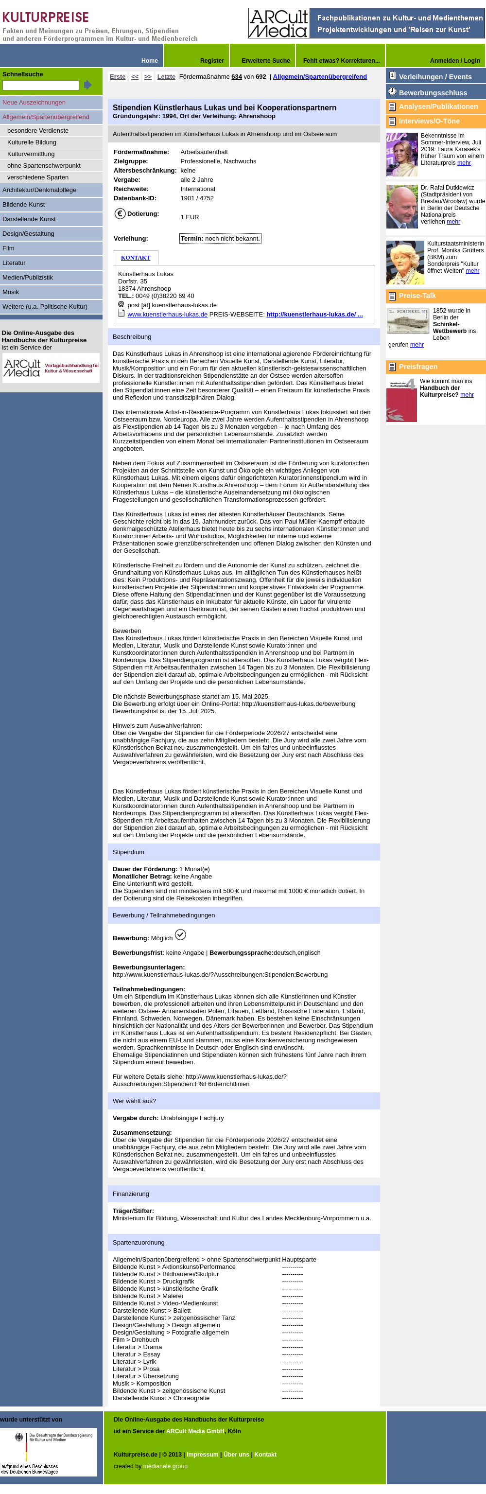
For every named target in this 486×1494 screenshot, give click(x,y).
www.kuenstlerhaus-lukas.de (168, 314)
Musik (10, 292)
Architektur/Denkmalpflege (39, 189)
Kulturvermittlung (30, 154)
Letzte (166, 76)
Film (8, 248)
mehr (464, 162)
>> (148, 76)
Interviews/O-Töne (429, 121)
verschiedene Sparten (38, 177)
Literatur (14, 262)
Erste (117, 76)
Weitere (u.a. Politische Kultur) (44, 306)
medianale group (165, 1466)
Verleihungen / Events (435, 77)
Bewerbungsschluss (433, 93)
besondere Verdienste (38, 130)
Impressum (202, 1454)
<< (135, 76)
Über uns (236, 1454)
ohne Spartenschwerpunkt (44, 165)
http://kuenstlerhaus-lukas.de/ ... (314, 314)
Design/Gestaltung (28, 233)
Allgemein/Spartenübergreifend (320, 76)
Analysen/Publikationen (438, 106)
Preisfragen (418, 366)
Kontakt (265, 1454)
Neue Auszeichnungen (34, 102)
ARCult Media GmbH (195, 1431)
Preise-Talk (417, 295)
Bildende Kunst (23, 204)
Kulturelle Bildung (31, 142)
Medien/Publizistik (27, 277)
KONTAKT (135, 257)
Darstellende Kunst (29, 219)
